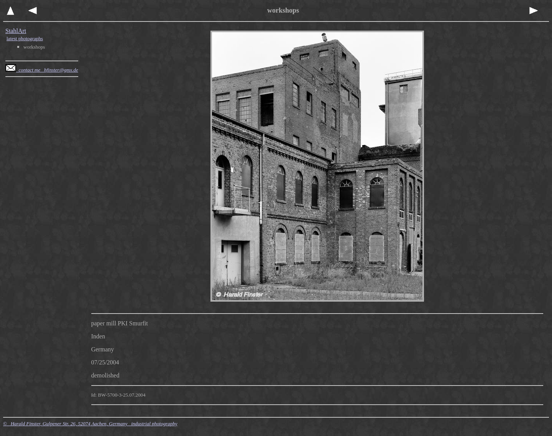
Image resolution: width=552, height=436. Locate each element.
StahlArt (15, 31)
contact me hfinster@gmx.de (41, 70)
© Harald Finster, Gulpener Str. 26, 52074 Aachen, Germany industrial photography (90, 423)
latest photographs (25, 38)
